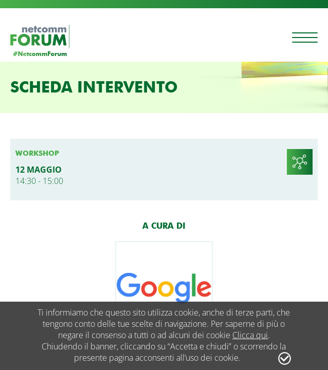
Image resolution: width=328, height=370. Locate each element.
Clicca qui (250, 335)
